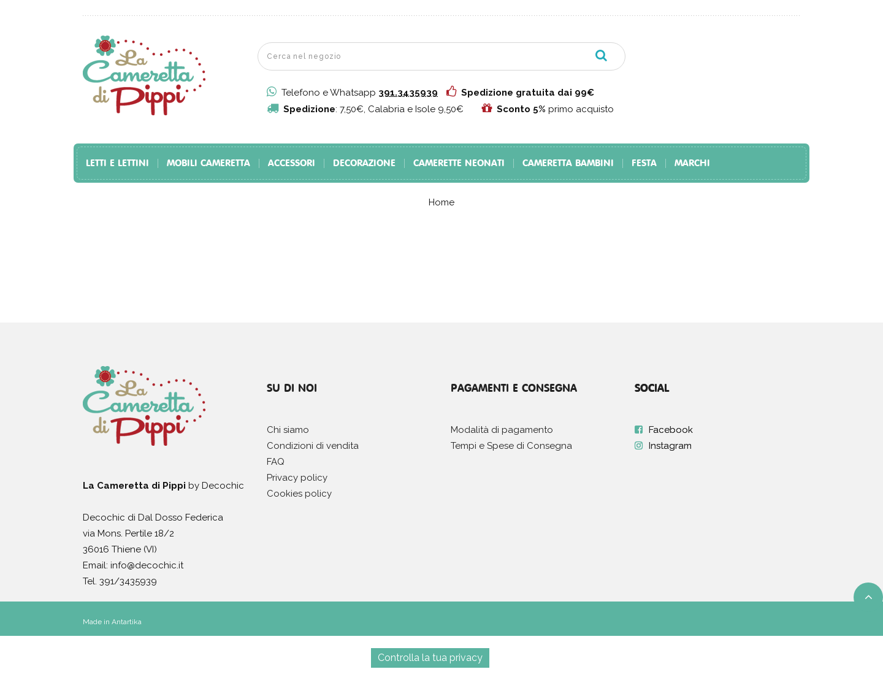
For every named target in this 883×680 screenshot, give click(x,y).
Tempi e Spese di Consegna (511, 445)
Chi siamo (288, 429)
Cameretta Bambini (568, 163)
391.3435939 (408, 92)
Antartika (127, 621)
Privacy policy (297, 477)
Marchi (692, 163)
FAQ (276, 461)
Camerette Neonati (459, 163)
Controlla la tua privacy (430, 657)
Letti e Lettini (117, 163)
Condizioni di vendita (313, 445)
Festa (644, 163)
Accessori (291, 163)
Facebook (671, 429)
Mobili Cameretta (208, 163)
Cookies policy (299, 493)
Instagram (670, 445)
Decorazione (364, 163)
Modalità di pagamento (502, 429)
